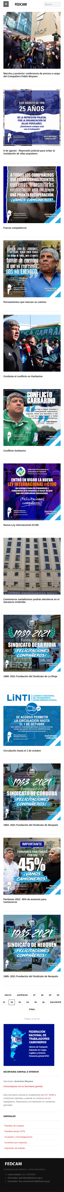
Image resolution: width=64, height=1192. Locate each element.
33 (19, 1002)
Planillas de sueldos (14, 1125)
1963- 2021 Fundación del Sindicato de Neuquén (30, 825)
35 (35, 1002)
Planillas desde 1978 (14, 1131)
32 (12, 1002)
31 (4, 1002)
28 (42, 995)
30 (58, 995)
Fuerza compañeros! (15, 228)
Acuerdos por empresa (15, 1142)
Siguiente (55, 1002)
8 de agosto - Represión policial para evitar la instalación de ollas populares (29, 152)
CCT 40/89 (49, 1095)
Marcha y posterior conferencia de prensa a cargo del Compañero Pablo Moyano (31, 75)
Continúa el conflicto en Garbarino (22, 376)
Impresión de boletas (14, 1148)
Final (32, 1009)
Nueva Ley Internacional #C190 (21, 525)
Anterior (22, 995)
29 (50, 995)
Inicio (8, 995)
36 (43, 1002)
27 (34, 995)
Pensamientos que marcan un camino (24, 302)
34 (27, 1002)
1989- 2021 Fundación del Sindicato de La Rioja (30, 676)
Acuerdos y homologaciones (18, 1137)
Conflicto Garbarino (14, 450)
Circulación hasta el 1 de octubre (22, 750)
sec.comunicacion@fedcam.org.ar (34, 1181)
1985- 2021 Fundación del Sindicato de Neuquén (30, 976)
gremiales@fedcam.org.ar (30, 1178)
